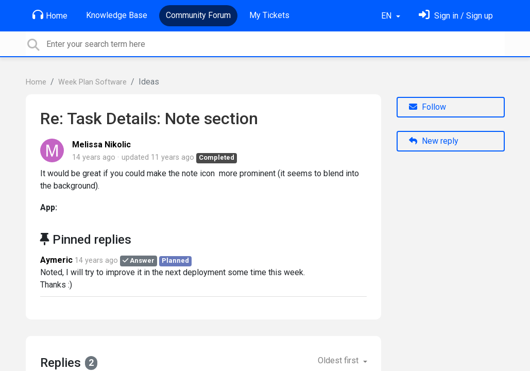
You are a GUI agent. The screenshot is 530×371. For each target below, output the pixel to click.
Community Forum (198, 15)
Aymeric (56, 260)
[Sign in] (456, 15)
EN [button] (387, 16)
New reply (433, 141)
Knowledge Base (116, 15)
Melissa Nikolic (101, 144)
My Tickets (269, 15)
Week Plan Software (92, 82)
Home (49, 15)
